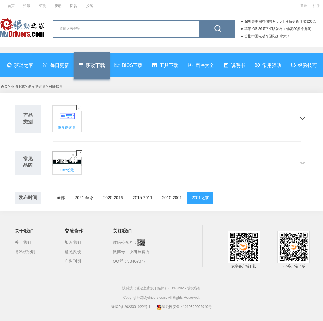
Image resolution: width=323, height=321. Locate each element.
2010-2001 (172, 197)
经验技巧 (303, 65)
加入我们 (73, 242)
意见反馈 (73, 251)
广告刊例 (73, 261)
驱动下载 (91, 65)
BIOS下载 (128, 65)
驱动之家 (20, 65)
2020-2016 (113, 197)
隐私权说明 (25, 251)
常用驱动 (268, 65)
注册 (316, 6)
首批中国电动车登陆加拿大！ (267, 36)
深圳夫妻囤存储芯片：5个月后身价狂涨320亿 (280, 21)
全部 (61, 197)
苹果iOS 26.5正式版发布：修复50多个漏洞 (277, 29)
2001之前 (200, 197)
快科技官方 (139, 251)
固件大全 (201, 65)
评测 (42, 6)
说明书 (234, 65)
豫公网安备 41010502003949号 (184, 307)
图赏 (73, 6)
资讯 (26, 6)
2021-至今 (84, 197)
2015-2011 (142, 197)
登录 (303, 6)
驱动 (58, 6)
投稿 (89, 6)
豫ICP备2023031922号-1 (130, 307)
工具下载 (165, 65)
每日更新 (56, 65)
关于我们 (23, 242)
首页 (11, 6)
